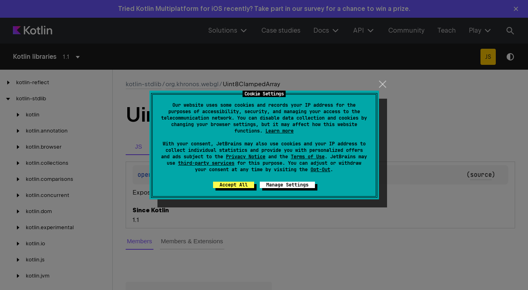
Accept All (233, 185)
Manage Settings (287, 185)
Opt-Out (320, 169)
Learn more (279, 131)
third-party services (206, 163)
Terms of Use (308, 156)
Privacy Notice (245, 156)
